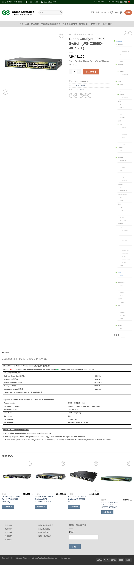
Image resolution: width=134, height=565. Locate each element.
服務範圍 (84, 24)
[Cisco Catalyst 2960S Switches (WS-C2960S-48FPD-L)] (116, 479)
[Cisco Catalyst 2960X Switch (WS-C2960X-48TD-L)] (83, 476)
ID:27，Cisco (80, 89)
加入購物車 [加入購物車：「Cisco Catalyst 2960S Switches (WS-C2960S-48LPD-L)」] (41, 506)
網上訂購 (35, 24)
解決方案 (96, 24)
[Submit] (61, 12)
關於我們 (108, 24)
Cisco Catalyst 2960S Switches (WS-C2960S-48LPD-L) (44, 499)
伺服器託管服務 (69, 24)
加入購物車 (91, 72)
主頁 (27, 24)
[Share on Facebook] (71, 95)
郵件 (71, 532)
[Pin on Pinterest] (85, 95)
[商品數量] (74, 71)
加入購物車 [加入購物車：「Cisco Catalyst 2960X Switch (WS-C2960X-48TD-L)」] (74, 506)
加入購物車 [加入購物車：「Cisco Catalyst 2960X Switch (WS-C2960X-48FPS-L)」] (8, 506)
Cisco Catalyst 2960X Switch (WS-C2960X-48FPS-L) (11, 499)
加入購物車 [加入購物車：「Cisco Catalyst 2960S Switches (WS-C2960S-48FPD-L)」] (107, 512)
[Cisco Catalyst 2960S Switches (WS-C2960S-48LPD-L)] (50, 476)
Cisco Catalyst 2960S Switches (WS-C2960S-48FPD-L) (110, 504)
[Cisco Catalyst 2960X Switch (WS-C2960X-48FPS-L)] (17, 476)
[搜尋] (21, 24)
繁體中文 (126, 2)
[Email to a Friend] (81, 95)
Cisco (90, 34)
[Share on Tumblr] (90, 95)
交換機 (81, 34)
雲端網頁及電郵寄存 (50, 24)
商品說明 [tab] (5, 353)
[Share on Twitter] (76, 95)
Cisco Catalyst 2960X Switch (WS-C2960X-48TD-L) (77, 499)
